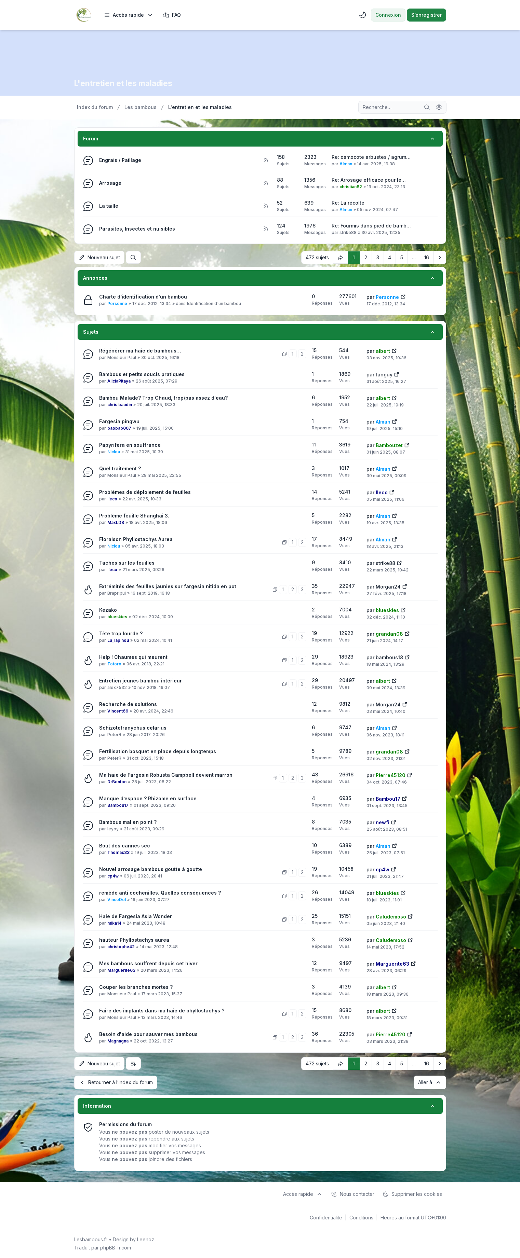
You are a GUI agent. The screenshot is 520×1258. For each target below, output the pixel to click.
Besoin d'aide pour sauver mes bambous (148, 1034)
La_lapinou (118, 639)
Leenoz (145, 1238)
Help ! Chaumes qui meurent (133, 657)
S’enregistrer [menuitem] (426, 15)
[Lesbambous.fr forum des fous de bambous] (83, 15)
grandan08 (389, 633)
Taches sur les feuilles (127, 562)
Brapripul (116, 592)
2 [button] (365, 257)
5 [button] (401, 257)
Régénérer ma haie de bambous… (140, 350)
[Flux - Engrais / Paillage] (265, 160)
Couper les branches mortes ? (136, 987)
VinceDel (116, 899)
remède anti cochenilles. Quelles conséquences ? (160, 892)
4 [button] (389, 257)
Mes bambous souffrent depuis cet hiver (148, 963)
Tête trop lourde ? (121, 633)
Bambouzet (389, 445)
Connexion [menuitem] (388, 15)
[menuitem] (129, 15)
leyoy (113, 828)
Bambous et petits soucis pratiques (142, 374)
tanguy (384, 374)
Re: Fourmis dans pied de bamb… (371, 226)
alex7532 (117, 687)
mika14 (114, 922)
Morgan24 (388, 586)
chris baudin (119, 404)
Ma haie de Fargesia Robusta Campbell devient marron (165, 774)
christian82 (350, 186)
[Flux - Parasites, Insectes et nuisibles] (265, 229)
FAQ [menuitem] (172, 15)
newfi (382, 822)
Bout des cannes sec (124, 845)
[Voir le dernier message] (403, 296)
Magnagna (118, 1040)
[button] (439, 257)
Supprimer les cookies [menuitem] (412, 1193)
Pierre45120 (390, 775)
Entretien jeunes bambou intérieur (140, 680)
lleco (112, 498)
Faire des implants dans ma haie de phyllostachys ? (161, 1010)
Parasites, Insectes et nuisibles (137, 229)
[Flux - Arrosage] (265, 183)
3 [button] (377, 257)
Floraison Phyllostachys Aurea (136, 539)
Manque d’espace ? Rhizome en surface (148, 798)
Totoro (114, 663)
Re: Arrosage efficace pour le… (369, 180)
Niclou (113, 451)
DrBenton (116, 781)
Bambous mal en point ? (128, 822)
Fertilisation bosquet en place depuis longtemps (157, 751)
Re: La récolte (348, 203)
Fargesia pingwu (119, 421)
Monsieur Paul (121, 357)
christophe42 (121, 946)
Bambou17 (118, 804)
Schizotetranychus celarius (132, 727)
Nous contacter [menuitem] (352, 1193)
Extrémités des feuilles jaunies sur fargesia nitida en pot (167, 586)
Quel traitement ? (120, 468)
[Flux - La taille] (265, 206)
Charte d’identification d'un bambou (143, 296)
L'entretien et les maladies (126, 83)
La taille (108, 206)
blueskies (117, 616)
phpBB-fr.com (115, 1246)
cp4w (113, 875)
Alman (345, 163)
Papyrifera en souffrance (130, 444)
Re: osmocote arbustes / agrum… (371, 157)
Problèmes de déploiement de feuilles (145, 492)
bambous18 (389, 657)
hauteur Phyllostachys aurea (134, 939)
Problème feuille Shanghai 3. (134, 515)
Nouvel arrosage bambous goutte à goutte (150, 869)
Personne (117, 303)
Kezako (108, 609)
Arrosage (110, 183)
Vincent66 (117, 710)
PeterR (114, 734)
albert (383, 351)
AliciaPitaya (119, 380)
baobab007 (119, 427)
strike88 (348, 232)
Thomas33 (118, 852)
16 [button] (426, 257)
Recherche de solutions (128, 704)
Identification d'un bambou (214, 303)
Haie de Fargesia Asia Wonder (135, 916)
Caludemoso (391, 916)
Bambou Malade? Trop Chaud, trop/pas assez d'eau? (163, 397)
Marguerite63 (121, 969)
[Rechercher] (427, 107)
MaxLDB (115, 522)
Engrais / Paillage (120, 160)
